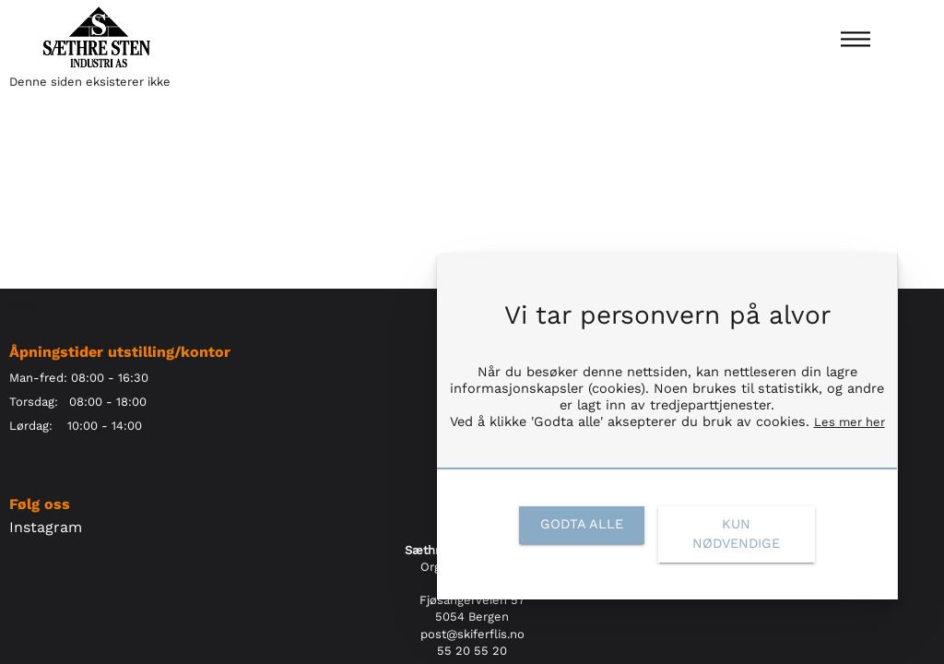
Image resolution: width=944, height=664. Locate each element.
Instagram (45, 527)
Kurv (921, 306)
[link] (581, 524)
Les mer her (849, 422)
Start (23, 306)
